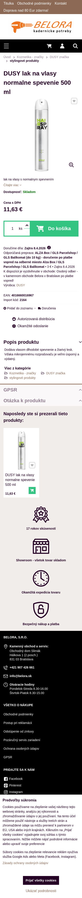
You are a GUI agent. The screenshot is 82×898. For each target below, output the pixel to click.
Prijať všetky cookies (41, 880)
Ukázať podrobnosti (41, 891)
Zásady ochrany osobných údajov (25, 863)
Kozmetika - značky (22, 373)
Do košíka (59, 228)
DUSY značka (55, 373)
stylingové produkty (22, 378)
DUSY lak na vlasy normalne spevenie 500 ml (20, 479)
